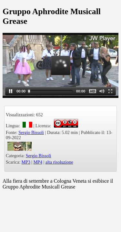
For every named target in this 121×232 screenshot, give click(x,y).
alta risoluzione (59, 162)
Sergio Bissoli (31, 132)
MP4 (38, 162)
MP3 (26, 162)
